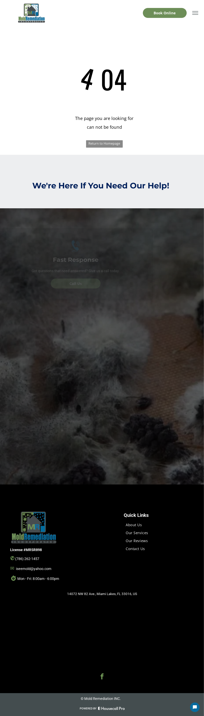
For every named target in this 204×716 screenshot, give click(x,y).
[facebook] (101, 677)
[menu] (195, 13)
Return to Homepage (104, 143)
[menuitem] (160, 525)
